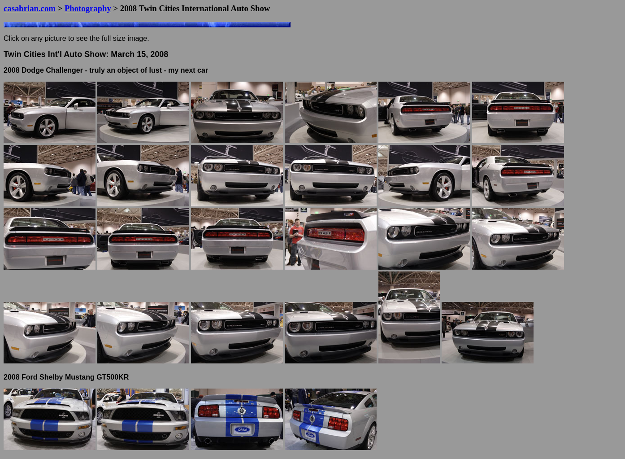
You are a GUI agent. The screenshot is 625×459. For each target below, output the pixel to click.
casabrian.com (30, 8)
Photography (88, 8)
